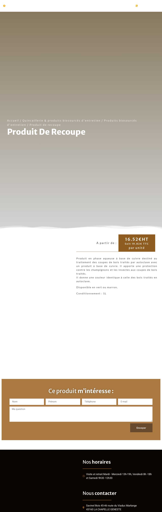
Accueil (13, 120)
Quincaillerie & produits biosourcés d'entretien (61, 120)
